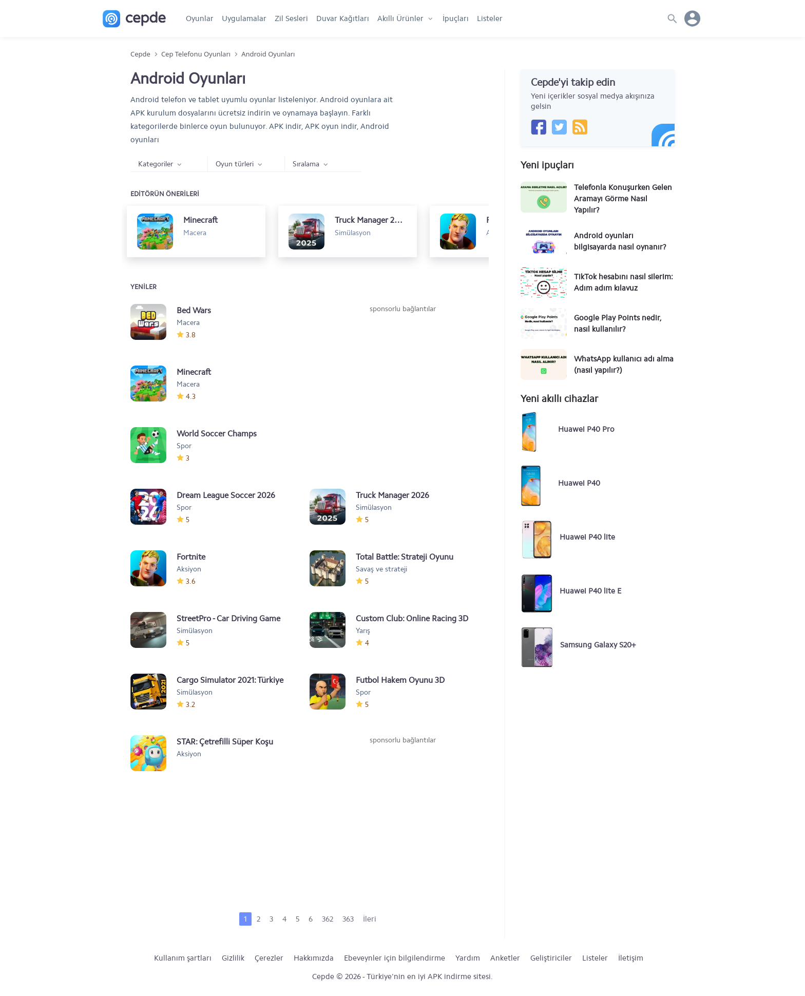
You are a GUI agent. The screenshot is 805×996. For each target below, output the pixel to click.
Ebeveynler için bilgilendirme (394, 958)
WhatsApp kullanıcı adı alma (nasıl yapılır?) (624, 364)
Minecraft (194, 372)
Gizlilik (233, 958)
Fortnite (191, 557)
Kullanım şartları (183, 958)
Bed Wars (194, 310)
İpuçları (456, 18)
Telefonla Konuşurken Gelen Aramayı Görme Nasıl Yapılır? (623, 199)
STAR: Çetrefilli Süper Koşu (225, 741)
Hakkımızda (314, 958)
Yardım (467, 958)
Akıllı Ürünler (400, 18)
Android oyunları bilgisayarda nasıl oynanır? (620, 241)
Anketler (505, 958)
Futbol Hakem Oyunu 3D (400, 680)
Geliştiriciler (551, 958)
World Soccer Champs (217, 433)
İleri (369, 919)
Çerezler (269, 958)
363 (348, 919)
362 (327, 919)
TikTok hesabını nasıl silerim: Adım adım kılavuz (623, 282)
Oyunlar (200, 18)
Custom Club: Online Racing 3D (412, 618)
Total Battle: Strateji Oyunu (404, 557)
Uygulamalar (244, 18)
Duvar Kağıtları (342, 18)
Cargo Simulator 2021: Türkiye (230, 680)
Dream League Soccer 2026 (226, 495)
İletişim (630, 958)
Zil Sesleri (291, 18)
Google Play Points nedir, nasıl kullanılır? (617, 323)
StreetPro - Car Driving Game (228, 618)
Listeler (490, 18)
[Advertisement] (402, 391)
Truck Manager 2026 (392, 495)
